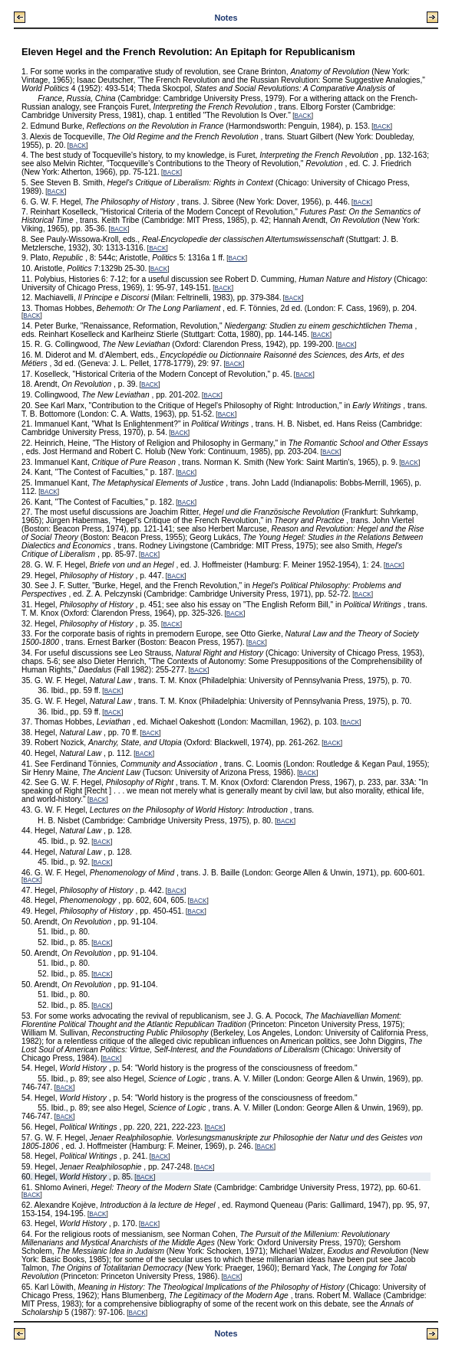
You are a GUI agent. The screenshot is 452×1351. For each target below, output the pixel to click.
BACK (302, 116)
